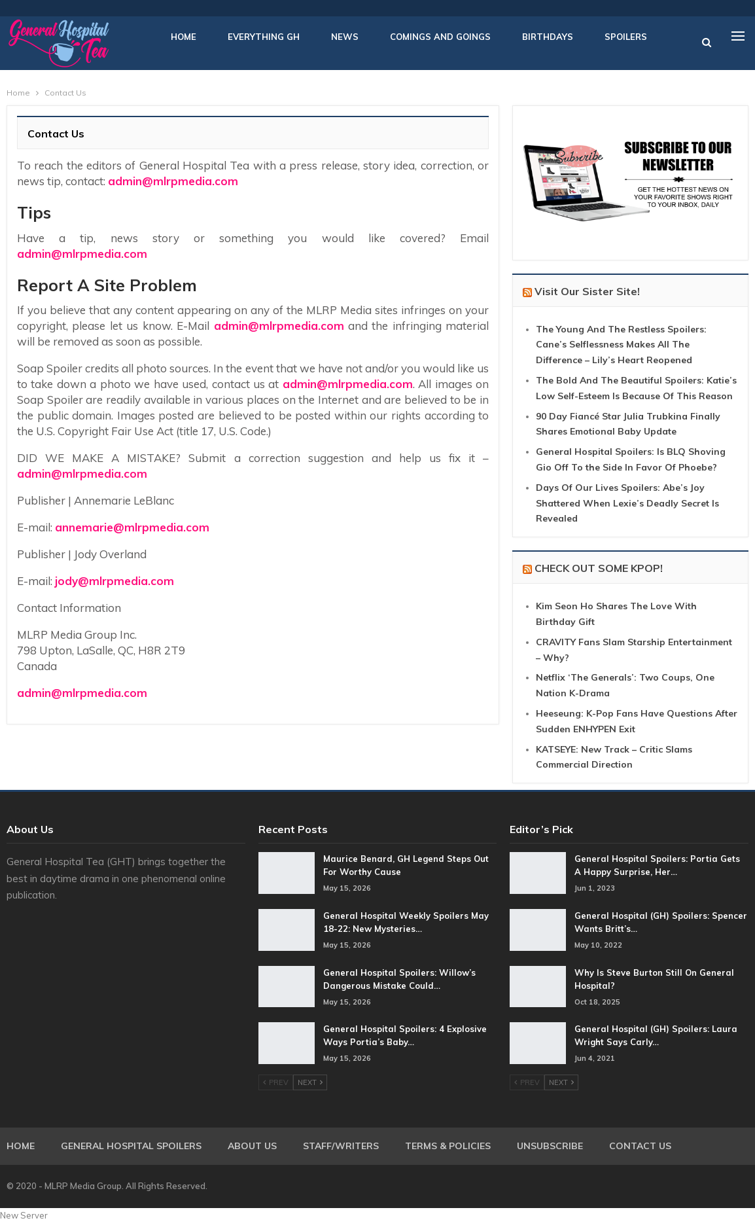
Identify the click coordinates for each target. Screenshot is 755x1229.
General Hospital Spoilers (131, 1146)
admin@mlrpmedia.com (173, 181)
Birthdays (547, 36)
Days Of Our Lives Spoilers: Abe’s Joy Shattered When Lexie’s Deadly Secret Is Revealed (627, 503)
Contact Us (640, 1146)
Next (310, 1082)
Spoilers (626, 36)
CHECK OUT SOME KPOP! (599, 568)
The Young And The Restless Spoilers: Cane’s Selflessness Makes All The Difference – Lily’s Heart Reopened (621, 344)
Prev (276, 1082)
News (345, 36)
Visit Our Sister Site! (587, 291)
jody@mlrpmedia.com (114, 581)
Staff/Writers (341, 1146)
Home (183, 36)
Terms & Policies (448, 1146)
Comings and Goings (440, 36)
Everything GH (264, 36)
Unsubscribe (550, 1146)
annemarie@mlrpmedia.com (132, 527)
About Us (252, 1146)
